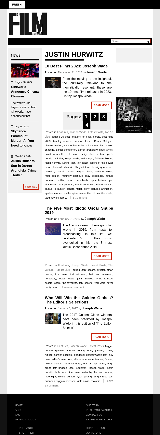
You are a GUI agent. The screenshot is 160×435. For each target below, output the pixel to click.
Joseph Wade (96, 72)
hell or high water (94, 363)
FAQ (17, 414)
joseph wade (72, 158)
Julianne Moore (104, 158)
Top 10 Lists (63, 269)
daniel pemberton (66, 149)
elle (76, 359)
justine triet (68, 162)
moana (108, 372)
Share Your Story (99, 419)
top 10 (63, 197)
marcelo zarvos (65, 171)
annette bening (75, 350)
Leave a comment (73, 287)
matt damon (52, 175)
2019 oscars (88, 269)
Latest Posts (95, 132)
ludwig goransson (102, 167)
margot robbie (84, 171)
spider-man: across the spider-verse (65, 193)
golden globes (53, 363)
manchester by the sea (88, 372)
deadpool (79, 354)
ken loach (82, 162)
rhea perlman (65, 184)
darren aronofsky (87, 149)
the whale (106, 193)
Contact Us (94, 414)
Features (62, 132)
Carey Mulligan (103, 141)
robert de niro (104, 184)
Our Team (92, 405)
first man (61, 274)
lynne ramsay (104, 278)
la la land (61, 372)
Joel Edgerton (77, 367)
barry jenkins (95, 350)
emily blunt (87, 154)
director (101, 269)
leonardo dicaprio (63, 167)
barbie (96, 136)
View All (31, 186)
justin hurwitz (52, 162)
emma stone (86, 359)
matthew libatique (72, 175)
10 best (65, 136)
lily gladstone (82, 167)
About (19, 410)
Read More (101, 105)
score (57, 282)
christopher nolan (74, 145)
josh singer (87, 158)
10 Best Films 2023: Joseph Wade (76, 66)
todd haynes (52, 197)
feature (101, 154)
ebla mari (72, 154)
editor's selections (62, 359)
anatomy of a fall (81, 136)
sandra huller (74, 188)
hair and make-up (100, 274)
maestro (49, 171)
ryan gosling (84, 376)
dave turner (105, 149)
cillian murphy (95, 145)
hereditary (50, 278)
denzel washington (96, 354)
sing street (100, 376)
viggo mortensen (65, 381)
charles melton (53, 145)
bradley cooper (62, 141)
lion (71, 372)
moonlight (50, 376)
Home (19, 405)
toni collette (85, 282)
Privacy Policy (25, 419)
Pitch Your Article (99, 410)
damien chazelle (63, 354)
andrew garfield (54, 350)
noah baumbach (78, 180)
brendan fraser (82, 141)
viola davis (83, 381)
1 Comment (80, 197)
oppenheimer (98, 180)
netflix (61, 180)
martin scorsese (103, 171)
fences (108, 359)
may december (94, 175)
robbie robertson (84, 184)
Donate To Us (95, 428)
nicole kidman (66, 376)
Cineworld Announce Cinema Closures (25, 91)
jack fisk (58, 158)
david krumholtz (54, 154)
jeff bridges (60, 367)
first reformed (78, 274)
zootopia (95, 381)
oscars (48, 282)
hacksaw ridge (72, 363)
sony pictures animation (98, 188)
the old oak (93, 193)
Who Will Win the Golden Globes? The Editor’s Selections (79, 300)
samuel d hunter (55, 188)
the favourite (69, 282)
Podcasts (26, 428)
